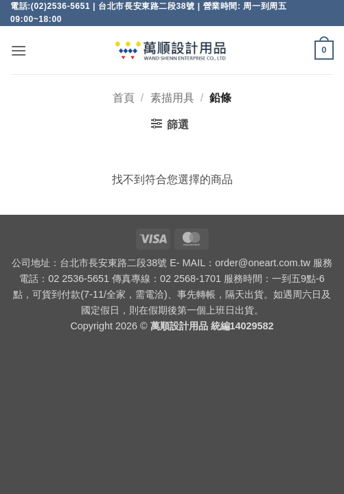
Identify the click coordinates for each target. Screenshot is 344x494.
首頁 (124, 98)
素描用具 (172, 98)
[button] (18, 50)
